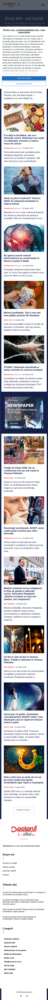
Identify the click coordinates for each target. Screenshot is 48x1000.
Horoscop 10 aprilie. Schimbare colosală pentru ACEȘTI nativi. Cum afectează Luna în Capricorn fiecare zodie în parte (23, 718)
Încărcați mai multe (24, 810)
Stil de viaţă (8, 478)
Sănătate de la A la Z (12, 148)
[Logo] (24, 830)
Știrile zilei (8, 320)
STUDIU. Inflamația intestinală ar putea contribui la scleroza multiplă (23, 368)
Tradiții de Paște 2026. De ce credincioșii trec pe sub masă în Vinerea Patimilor (21, 471)
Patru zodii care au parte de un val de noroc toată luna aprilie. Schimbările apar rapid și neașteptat (23, 780)
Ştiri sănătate (9, 604)
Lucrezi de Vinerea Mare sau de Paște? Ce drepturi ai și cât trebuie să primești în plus (24, 893)
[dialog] (24, 58)
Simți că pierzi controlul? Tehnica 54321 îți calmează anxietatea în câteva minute (22, 201)
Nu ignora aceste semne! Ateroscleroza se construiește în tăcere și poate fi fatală (21, 258)
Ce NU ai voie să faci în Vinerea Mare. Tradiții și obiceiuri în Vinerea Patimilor (23, 660)
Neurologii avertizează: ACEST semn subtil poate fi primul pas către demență (24, 531)
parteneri (15, 36)
